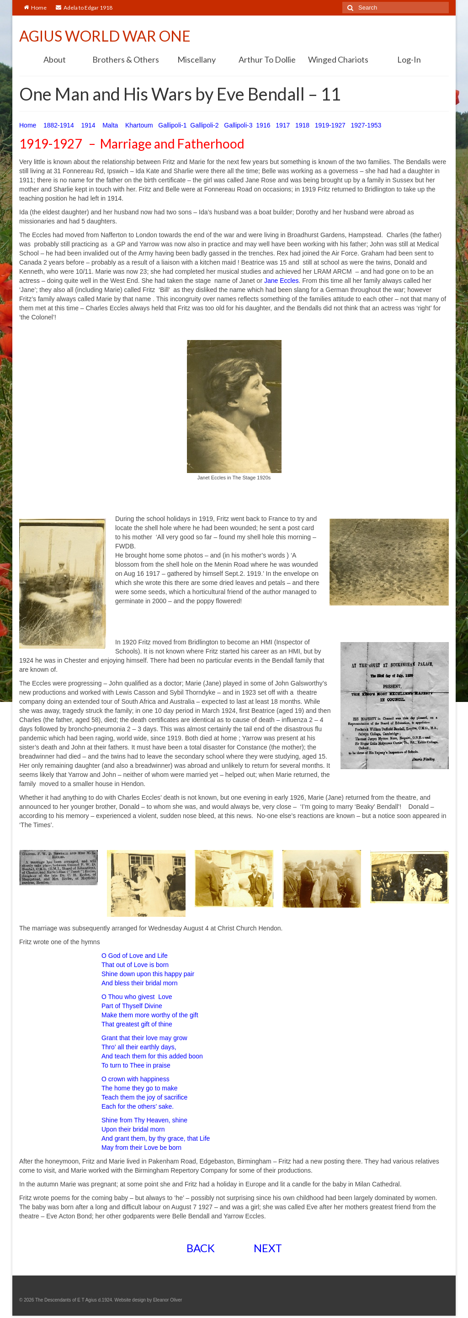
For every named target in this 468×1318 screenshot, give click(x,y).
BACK (200, 1247)
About (54, 59)
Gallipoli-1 (172, 125)
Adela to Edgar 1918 (84, 7)
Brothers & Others (125, 59)
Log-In (409, 59)
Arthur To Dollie (267, 59)
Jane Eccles (281, 280)
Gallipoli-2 (204, 125)
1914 (88, 125)
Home (35, 7)
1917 (283, 125)
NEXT (268, 1247)
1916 (263, 125)
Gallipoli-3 (238, 125)
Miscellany (196, 59)
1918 (302, 125)
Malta (110, 125)
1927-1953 (367, 125)
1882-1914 (59, 125)
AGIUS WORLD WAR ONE (105, 36)
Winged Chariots (338, 59)
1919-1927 (330, 125)
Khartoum (139, 125)
